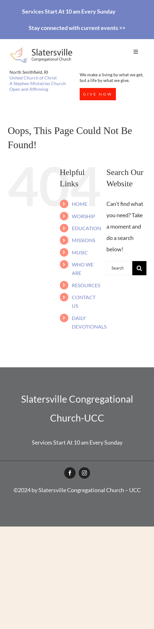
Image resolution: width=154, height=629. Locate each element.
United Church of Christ (33, 77)
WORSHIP (83, 216)
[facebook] (70, 473)
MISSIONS (83, 240)
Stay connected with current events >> (77, 27)
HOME (79, 204)
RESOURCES (86, 285)
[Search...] (119, 268)
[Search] (139, 268)
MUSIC (80, 252)
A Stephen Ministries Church (37, 83)
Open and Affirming (28, 89)
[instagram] (84, 473)
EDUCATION (86, 228)
